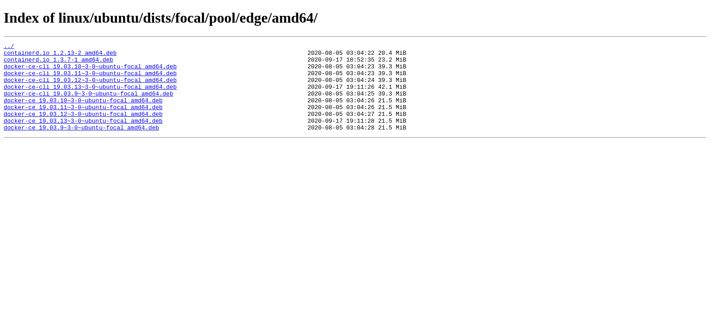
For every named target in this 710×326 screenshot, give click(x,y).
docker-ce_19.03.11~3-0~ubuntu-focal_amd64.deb (83, 120)
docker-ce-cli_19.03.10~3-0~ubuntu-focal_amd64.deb (90, 71)
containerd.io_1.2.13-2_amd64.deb (60, 55)
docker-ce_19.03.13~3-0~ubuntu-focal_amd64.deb (83, 137)
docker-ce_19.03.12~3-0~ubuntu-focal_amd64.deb (83, 129)
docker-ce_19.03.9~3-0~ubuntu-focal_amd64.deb (81, 145)
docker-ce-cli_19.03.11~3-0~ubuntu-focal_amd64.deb (90, 80)
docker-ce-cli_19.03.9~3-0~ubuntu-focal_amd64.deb (88, 104)
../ (9, 47)
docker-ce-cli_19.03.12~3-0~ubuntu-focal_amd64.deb (90, 88)
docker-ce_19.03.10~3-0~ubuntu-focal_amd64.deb (83, 112)
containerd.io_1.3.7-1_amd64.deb (58, 63)
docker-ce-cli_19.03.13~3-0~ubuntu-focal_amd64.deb (90, 96)
